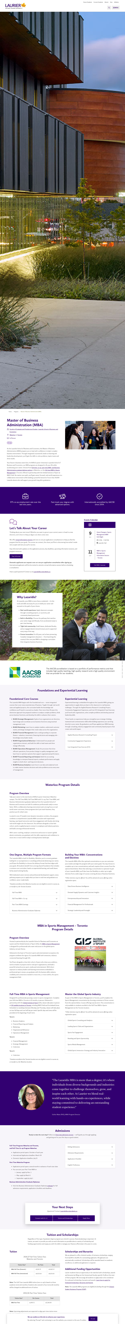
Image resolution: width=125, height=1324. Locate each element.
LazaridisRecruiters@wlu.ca (42, 572)
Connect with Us (41, 1218)
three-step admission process (64, 1135)
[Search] (108, 7)
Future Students (85, 2)
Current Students (97, 2)
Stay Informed (16, 556)
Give (110, 2)
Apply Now (86, 1218)
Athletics (116, 2)
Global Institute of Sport (31, 1003)
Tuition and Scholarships (65, 1218)
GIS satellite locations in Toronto (26, 1006)
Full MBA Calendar (100, 565)
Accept (93, 1319)
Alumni (105, 2)
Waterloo (13, 435)
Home (10, 411)
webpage (50, 1186)
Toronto (20, 435)
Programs (16, 411)
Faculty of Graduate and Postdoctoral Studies (24, 429)
